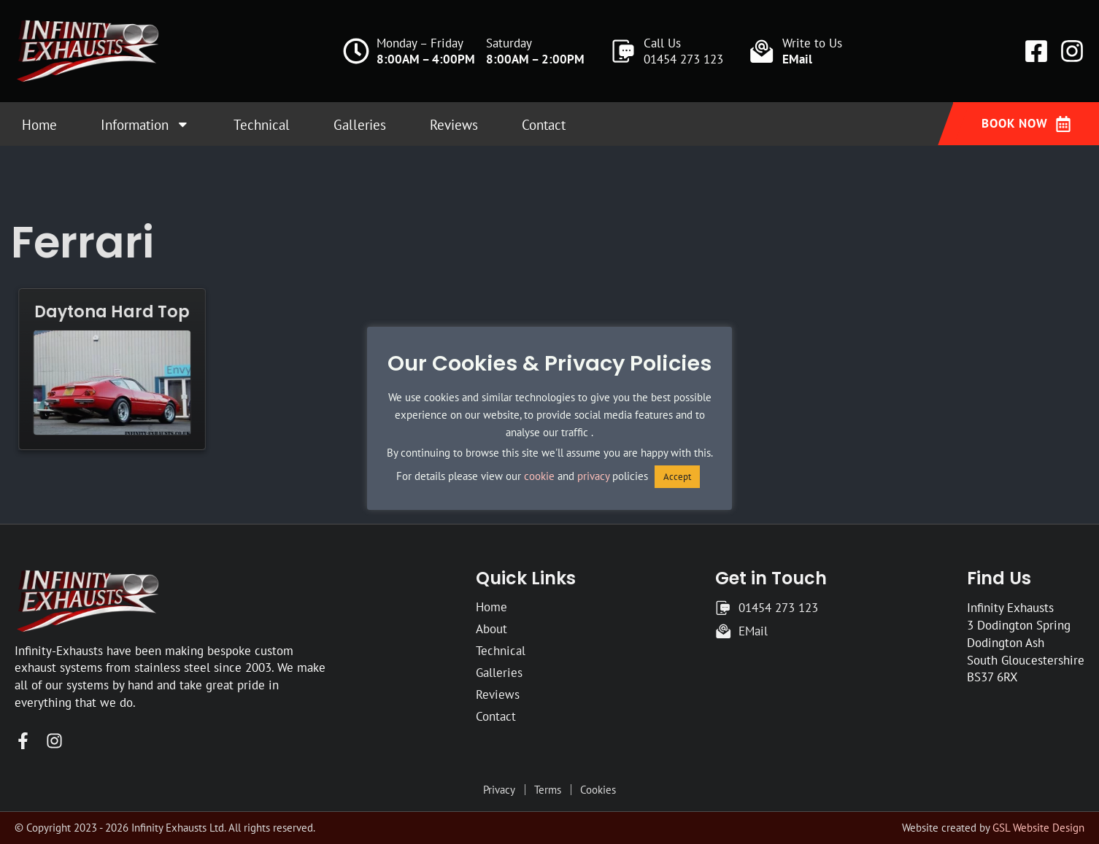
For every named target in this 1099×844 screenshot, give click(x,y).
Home (39, 124)
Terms (547, 789)
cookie (539, 476)
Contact (544, 124)
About (491, 629)
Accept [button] (677, 477)
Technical (262, 124)
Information (145, 124)
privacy (593, 476)
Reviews (454, 124)
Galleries (359, 124)
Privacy (499, 789)
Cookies (598, 789)
